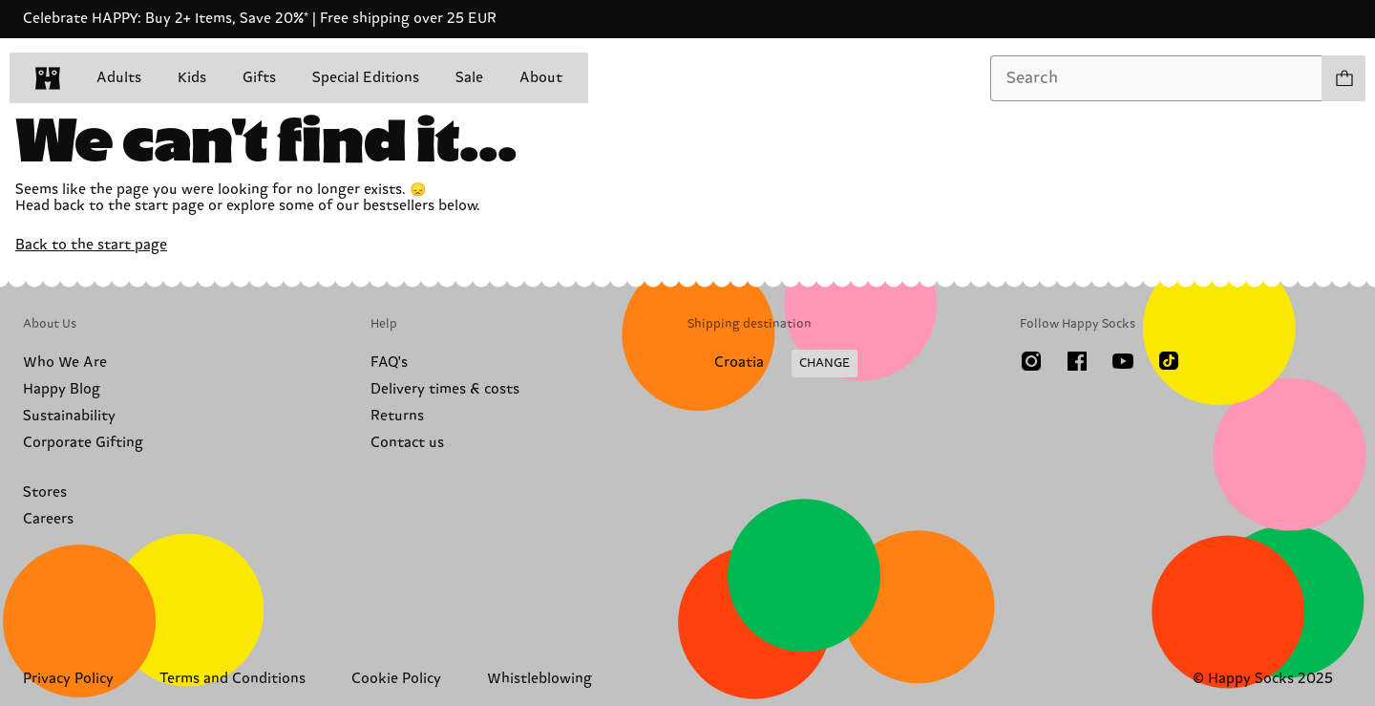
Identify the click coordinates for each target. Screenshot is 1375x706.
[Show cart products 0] (1343, 78)
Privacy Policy (68, 679)
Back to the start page (91, 245)
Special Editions (365, 78)
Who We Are (65, 362)
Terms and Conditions (232, 679)
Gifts (259, 78)
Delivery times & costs (444, 389)
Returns (397, 416)
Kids (192, 78)
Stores (45, 492)
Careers (48, 519)
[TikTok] (1169, 361)
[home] (47, 78)
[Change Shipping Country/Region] (772, 364)
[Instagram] (1031, 361)
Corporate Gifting (83, 443)
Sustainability (69, 416)
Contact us (407, 443)
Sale (469, 78)
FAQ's (389, 362)
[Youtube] (1123, 361)
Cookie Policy (396, 679)
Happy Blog (61, 389)
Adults (118, 78)
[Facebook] (1077, 361)
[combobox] (1156, 78)
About (540, 78)
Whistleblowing (539, 679)
